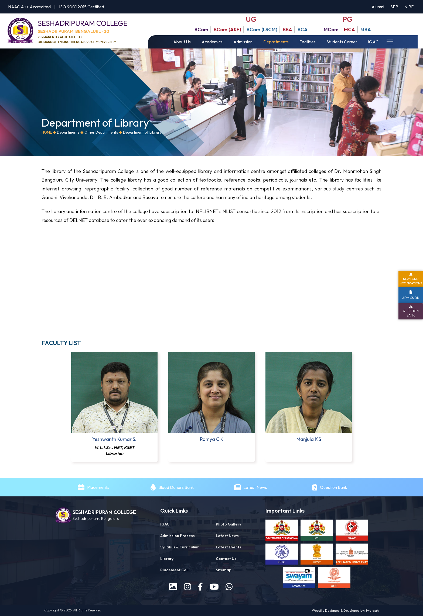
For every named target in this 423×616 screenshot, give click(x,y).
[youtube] (214, 586)
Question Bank (333, 487)
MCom (331, 29)
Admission (243, 41)
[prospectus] (173, 586)
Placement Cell (174, 570)
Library (166, 558)
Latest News (255, 487)
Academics (212, 41)
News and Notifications (411, 281)
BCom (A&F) (227, 29)
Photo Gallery (228, 524)
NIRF (409, 6)
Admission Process (177, 535)
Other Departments (101, 132)
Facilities (307, 41)
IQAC (373, 41)
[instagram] (187, 586)
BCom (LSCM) (262, 29)
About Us (182, 41)
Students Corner (341, 41)
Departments (276, 41)
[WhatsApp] (229, 586)
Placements (98, 487)
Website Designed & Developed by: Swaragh (345, 610)
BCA (303, 29)
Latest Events (228, 547)
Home (47, 132)
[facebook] (200, 586)
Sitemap (223, 570)
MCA (349, 29)
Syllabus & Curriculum (180, 547)
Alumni (377, 6)
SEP (394, 6)
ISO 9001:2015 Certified (81, 6)
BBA (287, 29)
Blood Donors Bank (176, 487)
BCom (201, 29)
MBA (365, 29)
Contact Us (226, 558)
